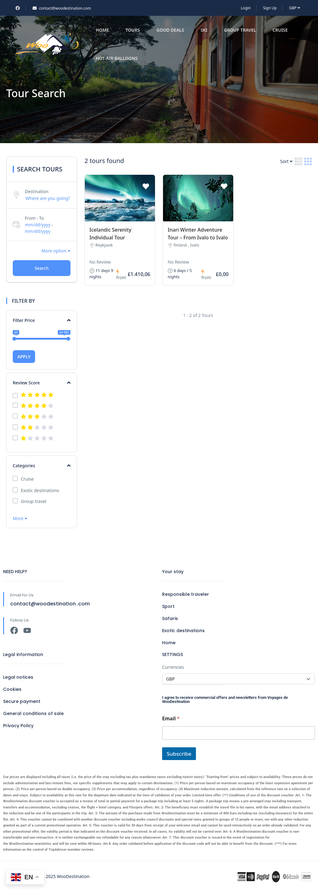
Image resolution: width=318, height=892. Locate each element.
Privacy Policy (18, 725)
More (20, 518)
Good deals (170, 30)
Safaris (170, 618)
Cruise (280, 30)
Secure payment (21, 701)
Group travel (240, 30)
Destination (36, 191)
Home (102, 30)
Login (246, 8)
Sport (168, 606)
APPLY (23, 357)
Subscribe (179, 753)
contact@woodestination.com (62, 8)
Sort (286, 161)
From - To (34, 218)
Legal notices (18, 677)
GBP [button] (294, 8)
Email (171, 719)
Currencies (173, 667)
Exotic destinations (40, 490)
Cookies (12, 689)
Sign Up (270, 8)
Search (41, 268)
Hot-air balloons (117, 58)
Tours (132, 30)
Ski (204, 30)
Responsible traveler (185, 594)
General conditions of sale (33, 713)
